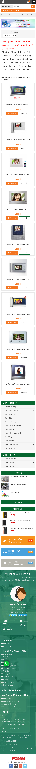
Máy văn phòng (10, 441)
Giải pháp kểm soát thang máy (19, 476)
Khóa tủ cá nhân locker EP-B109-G (20, 513)
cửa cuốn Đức (11, 748)
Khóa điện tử (9, 418)
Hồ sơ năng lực (14, 492)
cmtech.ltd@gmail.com (12, 744)
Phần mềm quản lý (11, 448)
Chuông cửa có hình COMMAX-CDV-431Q (18, 279)
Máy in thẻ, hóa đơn (11, 444)
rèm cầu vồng (11, 750)
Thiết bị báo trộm (10, 429)
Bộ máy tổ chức (8, 646)
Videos (7, 629)
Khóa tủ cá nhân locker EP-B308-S (20, 520)
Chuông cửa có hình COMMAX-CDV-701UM (18, 384)
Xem (30, 541)
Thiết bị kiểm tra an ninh (13, 433)
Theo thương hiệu (11, 459)
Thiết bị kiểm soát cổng (13, 425)
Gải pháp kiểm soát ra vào (18, 484)
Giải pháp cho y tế (8, 698)
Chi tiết (24, 113)
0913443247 (20, 610)
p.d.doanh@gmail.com (20, 612)
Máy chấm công (10, 407)
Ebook (24, 621)
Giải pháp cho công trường (11, 701)
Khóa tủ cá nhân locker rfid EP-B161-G (21, 528)
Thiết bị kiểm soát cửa (12, 410)
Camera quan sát (10, 414)
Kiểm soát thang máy (12, 422)
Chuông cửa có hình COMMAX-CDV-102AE (18, 209)
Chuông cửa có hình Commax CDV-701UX (18, 175)
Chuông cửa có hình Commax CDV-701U (18, 105)
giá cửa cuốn (19, 748)
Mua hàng (12, 113)
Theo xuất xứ (9, 462)
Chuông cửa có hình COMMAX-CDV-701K (18, 314)
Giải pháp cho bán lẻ (9, 707)
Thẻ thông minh (10, 437)
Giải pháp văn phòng (9, 704)
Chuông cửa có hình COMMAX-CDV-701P (18, 349)
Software (7, 622)
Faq (23, 625)
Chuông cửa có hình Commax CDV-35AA (18, 140)
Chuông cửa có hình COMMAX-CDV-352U (18, 244)
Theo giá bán (9, 466)
